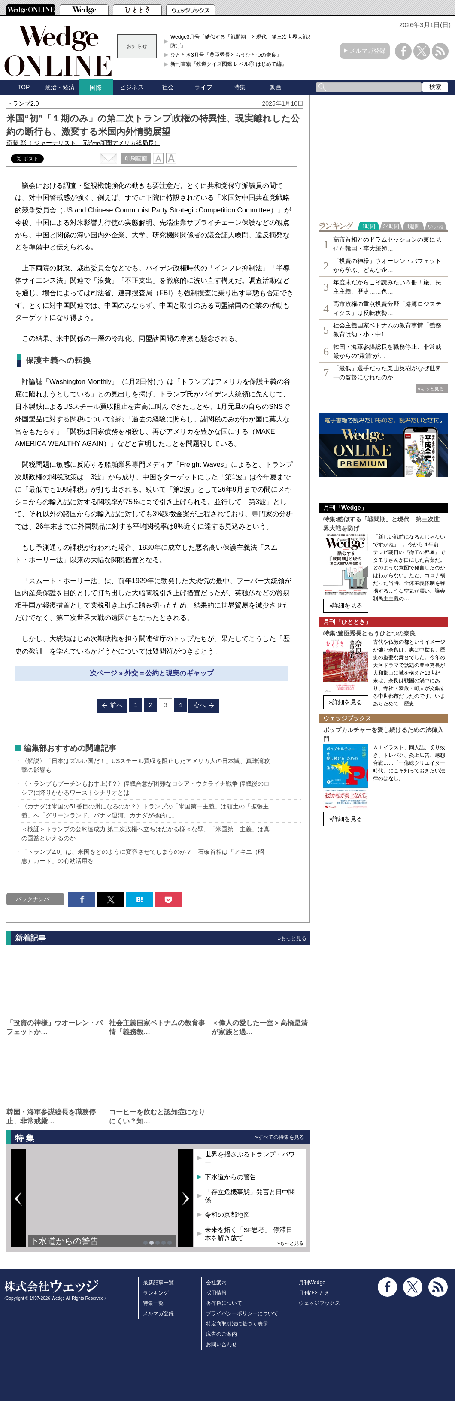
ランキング (156, 1293)
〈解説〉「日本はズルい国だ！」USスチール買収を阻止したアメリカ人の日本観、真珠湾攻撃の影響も (145, 765)
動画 (276, 87)
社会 (168, 87)
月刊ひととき (314, 1293)
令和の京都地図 (227, 1214)
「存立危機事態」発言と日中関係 (250, 1196)
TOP (24, 87)
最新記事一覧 (158, 1283)
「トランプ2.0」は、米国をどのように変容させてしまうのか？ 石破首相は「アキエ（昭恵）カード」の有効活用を (142, 856)
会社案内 (216, 1283)
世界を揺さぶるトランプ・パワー (250, 1158)
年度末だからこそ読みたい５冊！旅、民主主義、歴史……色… (387, 287)
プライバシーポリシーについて (242, 1313)
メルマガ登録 (367, 50)
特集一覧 (153, 1303)
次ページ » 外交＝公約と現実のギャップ (152, 673)
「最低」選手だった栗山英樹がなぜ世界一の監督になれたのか (387, 373)
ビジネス (132, 87)
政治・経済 (60, 87)
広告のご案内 (221, 1334)
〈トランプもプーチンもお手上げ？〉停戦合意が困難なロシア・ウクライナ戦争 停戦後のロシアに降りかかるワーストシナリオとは (145, 788)
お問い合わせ (221, 1344)
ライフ (203, 87)
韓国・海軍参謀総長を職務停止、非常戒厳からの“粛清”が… (387, 351)
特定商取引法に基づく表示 (237, 1324)
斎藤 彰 (83, 142)
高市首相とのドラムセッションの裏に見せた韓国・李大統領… (387, 244)
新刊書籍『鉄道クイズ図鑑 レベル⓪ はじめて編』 (228, 64)
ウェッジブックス (319, 1303)
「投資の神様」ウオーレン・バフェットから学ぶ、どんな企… (387, 265)
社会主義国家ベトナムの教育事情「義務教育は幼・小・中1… (387, 330)
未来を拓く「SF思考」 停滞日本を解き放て (248, 1234)
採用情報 (216, 1293)
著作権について (224, 1303)
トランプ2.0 (22, 103)
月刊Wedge (312, 1283)
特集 (240, 87)
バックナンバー (35, 899)
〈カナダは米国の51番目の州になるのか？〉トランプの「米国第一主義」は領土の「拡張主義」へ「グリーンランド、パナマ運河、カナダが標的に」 (145, 811)
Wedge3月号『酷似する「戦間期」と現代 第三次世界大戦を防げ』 (241, 41)
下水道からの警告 (64, 1241)
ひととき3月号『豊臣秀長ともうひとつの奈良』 (226, 55)
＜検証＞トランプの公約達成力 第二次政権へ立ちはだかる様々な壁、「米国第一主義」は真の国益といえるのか (145, 833)
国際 (96, 87)
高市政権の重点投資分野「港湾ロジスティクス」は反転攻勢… (387, 308)
